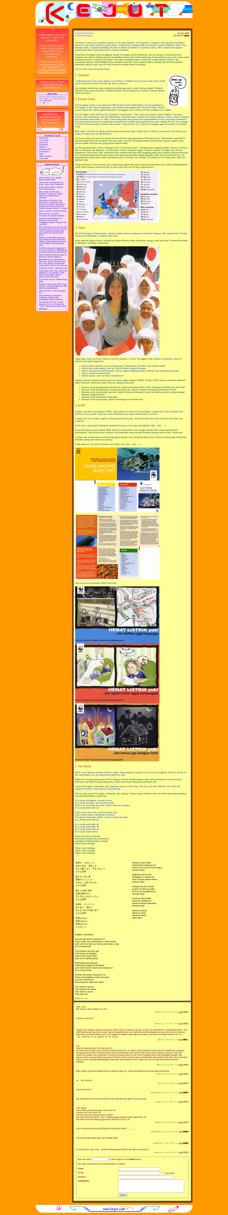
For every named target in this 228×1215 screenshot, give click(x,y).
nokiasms (43, 147)
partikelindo (43, 145)
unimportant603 (45, 149)
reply (180, 1012)
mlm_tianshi (44, 140)
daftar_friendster (45, 156)
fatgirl (41, 154)
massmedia (43, 158)
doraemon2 (43, 138)
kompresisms (44, 152)
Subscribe (167, 1173)
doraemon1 (43, 142)
